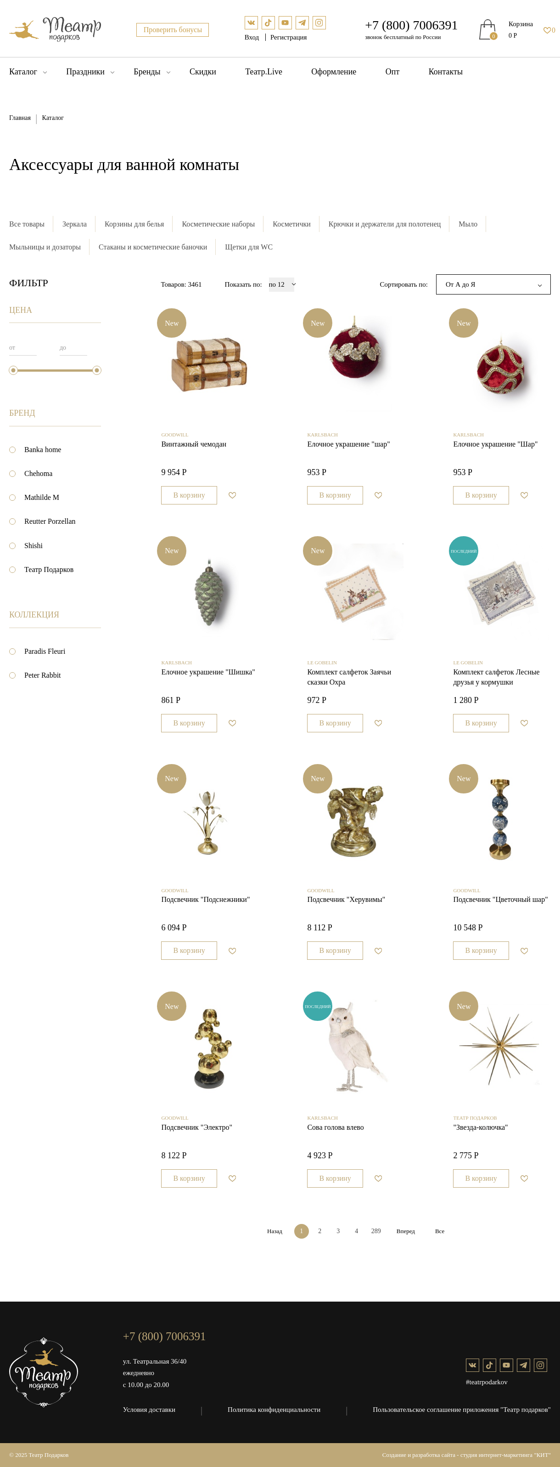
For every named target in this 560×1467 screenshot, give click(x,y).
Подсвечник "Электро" (196, 1127)
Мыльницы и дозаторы (45, 247)
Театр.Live (263, 71)
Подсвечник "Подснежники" (205, 899)
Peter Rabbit (42, 675)
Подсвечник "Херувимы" (346, 899)
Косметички (292, 224)
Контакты (446, 71)
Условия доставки (149, 1409)
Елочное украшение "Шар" (495, 444)
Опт (393, 71)
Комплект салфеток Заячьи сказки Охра (349, 677)
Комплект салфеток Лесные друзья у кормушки (496, 677)
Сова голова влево (335, 1127)
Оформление (333, 71)
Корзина (521, 24)
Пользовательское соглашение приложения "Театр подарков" (462, 1409)
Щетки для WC (249, 247)
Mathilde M (41, 497)
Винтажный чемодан (193, 444)
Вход (253, 37)
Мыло (468, 224)
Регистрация (288, 37)
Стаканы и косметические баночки (153, 247)
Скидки (203, 71)
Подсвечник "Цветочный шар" (500, 899)
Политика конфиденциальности (274, 1409)
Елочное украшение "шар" (348, 444)
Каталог (23, 71)
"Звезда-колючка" (480, 1127)
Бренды (147, 71)
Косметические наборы (218, 224)
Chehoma (38, 473)
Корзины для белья (134, 224)
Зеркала (74, 224)
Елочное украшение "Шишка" (208, 672)
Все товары (27, 224)
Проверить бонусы (173, 30)
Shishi (33, 545)
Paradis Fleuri (44, 651)
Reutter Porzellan (50, 521)
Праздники (85, 71)
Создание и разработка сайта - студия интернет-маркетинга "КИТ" (466, 1454)
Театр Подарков (48, 569)
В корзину (189, 495)
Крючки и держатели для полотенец (385, 224)
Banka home (42, 449)
